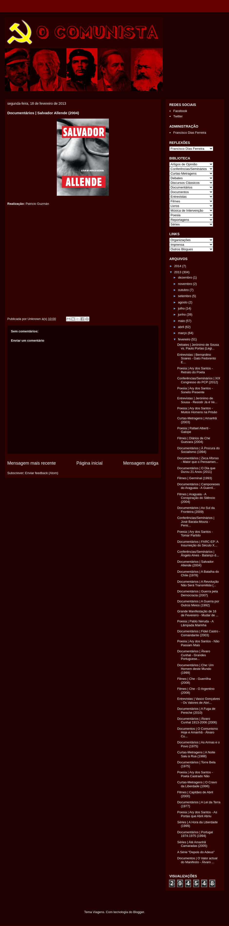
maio (182, 321)
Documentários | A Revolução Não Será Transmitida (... (198, 583)
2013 (178, 272)
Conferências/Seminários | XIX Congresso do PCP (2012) (198, 380)
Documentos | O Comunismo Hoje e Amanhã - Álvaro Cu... (197, 732)
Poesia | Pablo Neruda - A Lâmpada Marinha (195, 623)
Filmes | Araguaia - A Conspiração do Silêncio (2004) (196, 498)
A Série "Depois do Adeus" (195, 852)
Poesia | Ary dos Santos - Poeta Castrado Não (195, 774)
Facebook (180, 111)
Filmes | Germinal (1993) (194, 478)
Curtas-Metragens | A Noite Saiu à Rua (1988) (196, 754)
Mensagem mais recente (31, 463)
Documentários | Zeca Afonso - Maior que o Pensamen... (198, 460)
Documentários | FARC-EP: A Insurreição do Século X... (197, 543)
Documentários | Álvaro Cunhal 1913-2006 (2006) (197, 720)
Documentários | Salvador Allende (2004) (195, 563)
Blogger (138, 912)
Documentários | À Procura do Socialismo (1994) (198, 450)
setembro (185, 296)
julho (182, 308)
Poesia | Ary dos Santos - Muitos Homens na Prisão (197, 410)
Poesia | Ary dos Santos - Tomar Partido (195, 533)
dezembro (185, 277)
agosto (183, 302)
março (183, 333)
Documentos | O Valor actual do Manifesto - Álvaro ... (197, 860)
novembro (185, 284)
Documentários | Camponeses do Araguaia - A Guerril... (198, 486)
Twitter (177, 116)
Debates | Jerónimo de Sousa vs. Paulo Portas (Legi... (198, 346)
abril (181, 327)
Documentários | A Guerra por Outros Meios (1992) (198, 603)
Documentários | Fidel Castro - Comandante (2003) (198, 633)
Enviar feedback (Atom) (41, 473)
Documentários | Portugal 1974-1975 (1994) (195, 834)
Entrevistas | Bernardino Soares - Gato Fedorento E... (196, 358)
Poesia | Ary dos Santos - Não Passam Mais (198, 643)
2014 (178, 266)
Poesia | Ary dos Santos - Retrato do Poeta (195, 370)
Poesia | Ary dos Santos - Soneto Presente (195, 390)
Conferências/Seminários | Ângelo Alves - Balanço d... (198, 553)
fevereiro (184, 339)
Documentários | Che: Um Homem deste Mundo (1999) (195, 668)
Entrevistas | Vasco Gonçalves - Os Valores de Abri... (198, 700)
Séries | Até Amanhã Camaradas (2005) (192, 844)
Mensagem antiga (140, 463)
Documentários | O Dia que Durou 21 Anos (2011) (196, 470)
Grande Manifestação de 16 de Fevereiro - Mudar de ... (197, 613)
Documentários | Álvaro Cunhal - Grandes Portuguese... (193, 655)
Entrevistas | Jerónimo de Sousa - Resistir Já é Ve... (197, 400)
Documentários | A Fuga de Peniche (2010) (196, 710)
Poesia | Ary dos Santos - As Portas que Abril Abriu (197, 814)
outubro (184, 290)
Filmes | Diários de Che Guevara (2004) (193, 440)
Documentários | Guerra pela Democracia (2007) (197, 593)
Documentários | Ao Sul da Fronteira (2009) (196, 510)
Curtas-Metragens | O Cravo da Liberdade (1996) (197, 784)
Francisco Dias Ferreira (189, 132)
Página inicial (89, 463)
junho (182, 314)
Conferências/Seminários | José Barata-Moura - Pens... (195, 521)
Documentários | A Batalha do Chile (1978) (198, 573)
